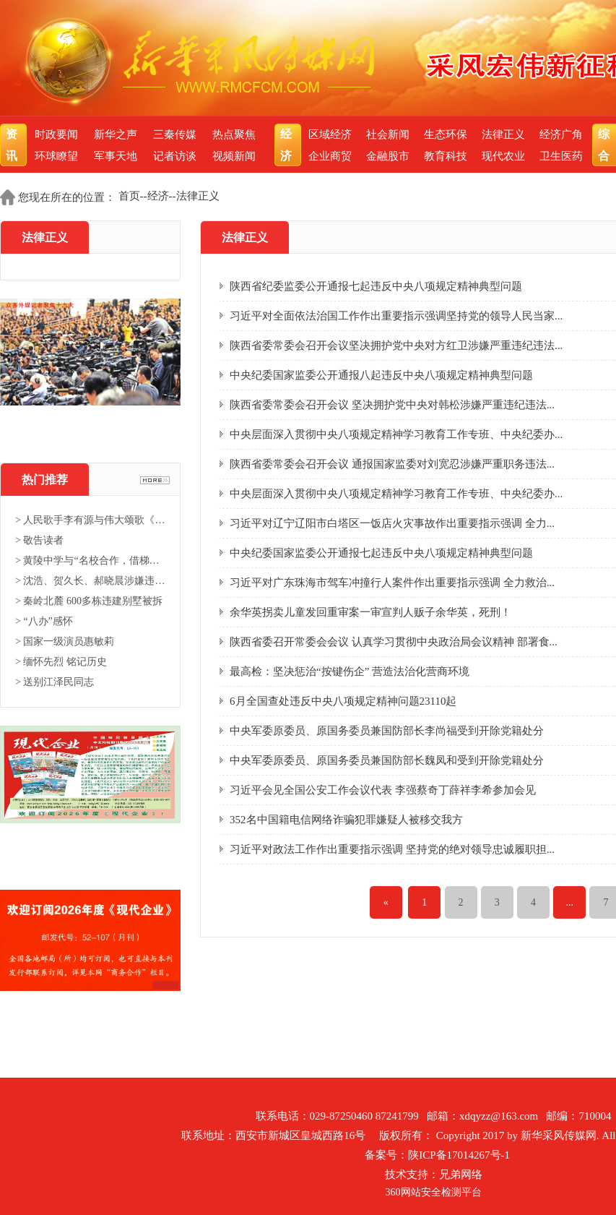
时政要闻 (56, 134)
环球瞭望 (56, 156)
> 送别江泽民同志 (54, 682)
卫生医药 (561, 156)
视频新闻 (234, 156)
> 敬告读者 (39, 540)
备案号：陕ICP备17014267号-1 (437, 1155)
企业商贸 (330, 156)
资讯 (13, 145)
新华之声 (115, 134)
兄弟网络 (460, 1174)
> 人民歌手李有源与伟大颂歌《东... (90, 520)
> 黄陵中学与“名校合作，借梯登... (90, 560)
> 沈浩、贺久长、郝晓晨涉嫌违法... (90, 580)
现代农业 (503, 156)
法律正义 (503, 134)
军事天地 (115, 156)
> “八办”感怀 (44, 621)
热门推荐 (45, 479)
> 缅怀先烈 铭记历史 (61, 661)
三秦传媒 (174, 134)
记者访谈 (174, 156)
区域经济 (330, 134)
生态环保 (445, 134)
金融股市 (387, 156)
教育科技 (445, 156)
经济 (287, 145)
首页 (129, 196)
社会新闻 (387, 134)
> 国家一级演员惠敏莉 (64, 641)
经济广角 (561, 134)
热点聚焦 (234, 134)
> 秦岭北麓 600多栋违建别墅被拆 (88, 601)
